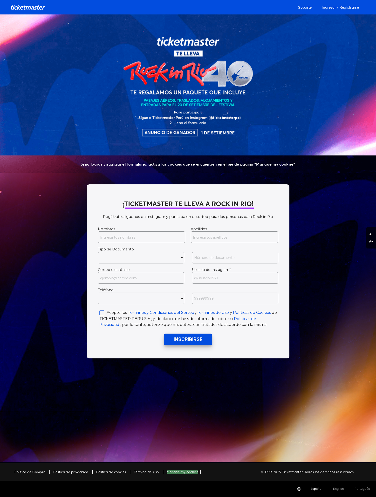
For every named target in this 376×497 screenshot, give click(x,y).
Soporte (305, 7)
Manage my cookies (182, 472)
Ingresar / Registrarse (340, 7)
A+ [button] (371, 241)
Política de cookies (111, 472)
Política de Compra (29, 472)
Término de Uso (146, 472)
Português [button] (362, 488)
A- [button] (371, 234)
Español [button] (316, 488)
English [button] (338, 488)
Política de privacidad (71, 472)
